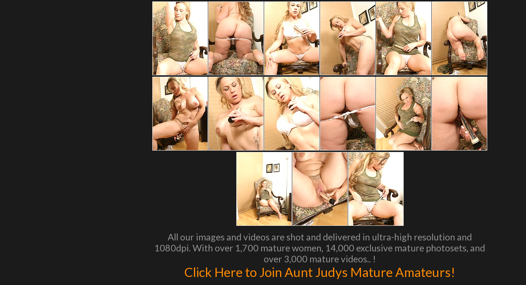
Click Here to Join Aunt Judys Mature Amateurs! (319, 272)
